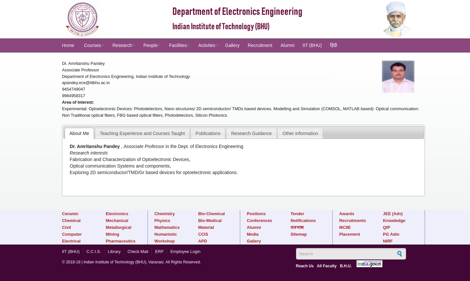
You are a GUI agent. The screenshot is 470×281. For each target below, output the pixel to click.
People (150, 45)
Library (114, 251)
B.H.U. (346, 266)
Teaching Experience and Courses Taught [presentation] (142, 133)
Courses (92, 45)
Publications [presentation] (208, 133)
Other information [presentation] (300, 133)
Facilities (178, 45)
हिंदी (333, 45)
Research (122, 45)
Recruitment (260, 45)
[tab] (79, 133)
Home (68, 45)
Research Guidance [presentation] (251, 133)
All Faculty (327, 266)
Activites (206, 45)
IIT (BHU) (312, 45)
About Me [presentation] (79, 133)
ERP (159, 251)
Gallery (232, 45)
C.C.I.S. (93, 251)
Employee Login (185, 251)
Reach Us (305, 266)
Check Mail (138, 251)
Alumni (287, 45)
